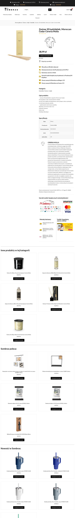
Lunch (45, 15)
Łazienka (32, 15)
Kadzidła (32, 23)
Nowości (38, 18)
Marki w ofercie (68, 15)
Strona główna (18, 23)
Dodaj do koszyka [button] (18, 279)
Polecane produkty (7, 15)
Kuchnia (25, 15)
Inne (61, 15)
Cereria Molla (53, 125)
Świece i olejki (53, 15)
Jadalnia (39, 15)
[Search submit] (49, 10)
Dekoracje (17, 15)
